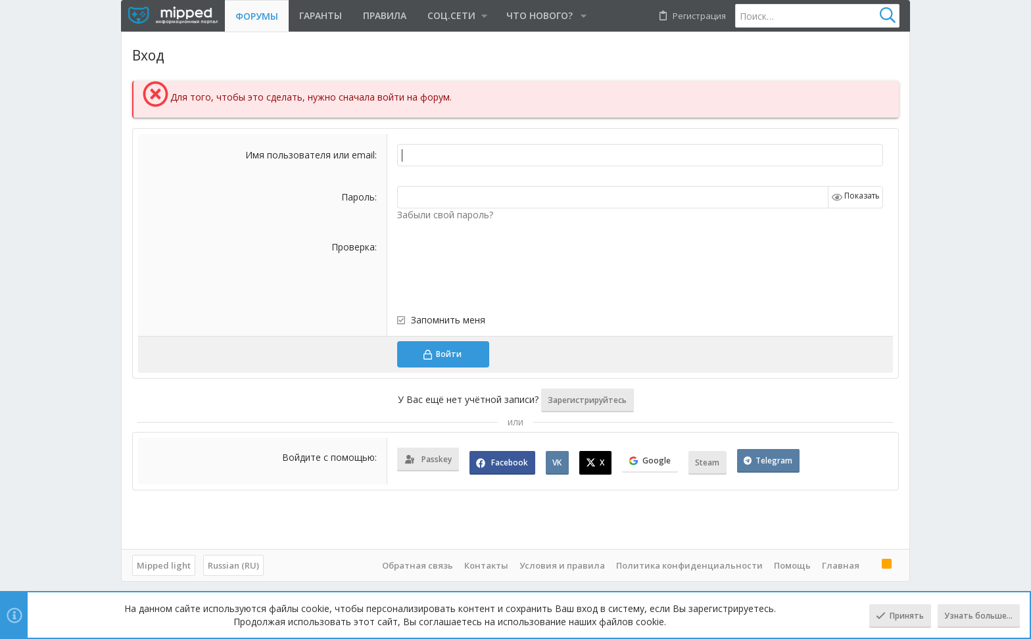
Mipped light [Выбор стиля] (164, 565)
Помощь (792, 565)
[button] (456, 16)
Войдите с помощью (328, 457)
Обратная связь (417, 565)
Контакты (486, 565)
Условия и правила (562, 565)
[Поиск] (817, 16)
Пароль (358, 197)
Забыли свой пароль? (445, 214)
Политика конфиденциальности (689, 565)
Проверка (353, 247)
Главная (840, 565)
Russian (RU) (233, 565)
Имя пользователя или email (310, 155)
